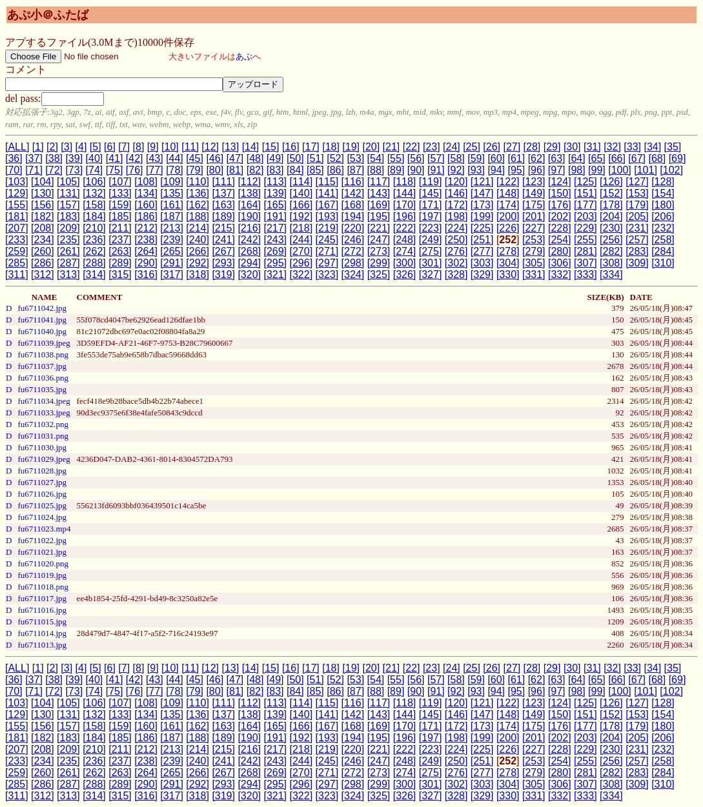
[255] (585, 239)
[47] (235, 158)
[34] (652, 146)
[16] (291, 146)
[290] (146, 262)
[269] (275, 251)
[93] (476, 169)
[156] (42, 204)
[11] (190, 146)
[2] (52, 146)
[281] (585, 251)
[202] (559, 216)
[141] (327, 193)
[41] (114, 158)
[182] (42, 216)
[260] (42, 251)
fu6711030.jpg (41, 447)
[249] (430, 239)
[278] (508, 251)
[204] (611, 216)
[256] (611, 239)
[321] (275, 274)
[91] (436, 169)
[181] (16, 216)
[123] (533, 181)
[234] (42, 239)
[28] (532, 146)
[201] (533, 216)
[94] (496, 169)
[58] (456, 158)
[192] (301, 216)
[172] (456, 204)
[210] (94, 228)
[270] (301, 251)
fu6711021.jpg (41, 552)
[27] (511, 146)
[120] (456, 181)
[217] (275, 228)
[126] (611, 181)
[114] (301, 181)
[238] (146, 239)
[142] (353, 193)
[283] (637, 251)
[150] (559, 193)
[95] (516, 169)
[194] (353, 216)
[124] (559, 181)
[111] (223, 181)
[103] (16, 181)
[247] (379, 239)
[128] (663, 181)
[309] (637, 262)
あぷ (244, 56)
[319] (223, 274)
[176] (559, 204)
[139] (275, 193)
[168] (353, 204)
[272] (353, 251)
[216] (249, 228)
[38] (54, 158)
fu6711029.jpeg (43, 459)
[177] (585, 204)
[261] (68, 251)
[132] (94, 193)
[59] (476, 158)
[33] (632, 146)
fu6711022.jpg (41, 540)
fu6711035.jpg (41, 389)
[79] (194, 169)
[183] (68, 216)
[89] (396, 169)
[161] (171, 204)
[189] (223, 216)
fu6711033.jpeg (43, 412)
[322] (301, 274)
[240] (197, 239)
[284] (663, 251)
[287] (68, 262)
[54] (376, 158)
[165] (275, 204)
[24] (451, 146)
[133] (120, 193)
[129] (16, 193)
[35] (673, 146)
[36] (14, 158)
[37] (34, 158)
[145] (430, 193)
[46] (214, 158)
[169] (379, 204)
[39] (74, 158)
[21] (391, 146)
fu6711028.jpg (41, 470)
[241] (223, 239)
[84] (295, 169)
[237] (120, 239)
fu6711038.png (42, 354)
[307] (585, 262)
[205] (637, 216)
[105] (68, 181)
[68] (657, 158)
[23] (431, 146)
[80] (214, 169)
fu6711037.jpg (41, 366)
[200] (508, 216)
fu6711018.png (42, 587)
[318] (197, 274)
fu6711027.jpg (41, 482)
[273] (379, 251)
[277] (482, 251)
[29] (552, 146)
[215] (223, 228)
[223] (430, 228)
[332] (559, 274)
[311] (16, 274)
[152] (611, 193)
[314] (94, 274)
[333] (585, 274)
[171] (430, 204)
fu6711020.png (42, 563)
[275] (430, 251)
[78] (174, 169)
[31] (592, 146)
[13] (230, 146)
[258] (663, 239)
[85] (315, 169)
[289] (120, 262)
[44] (174, 158)
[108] (146, 181)
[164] (249, 204)
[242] (249, 239)
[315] (120, 274)
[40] (94, 158)
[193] (327, 216)
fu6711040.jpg (41, 331)
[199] (482, 216)
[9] (153, 146)
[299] (379, 262)
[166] (301, 204)
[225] (482, 228)
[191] (275, 216)
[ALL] (17, 146)
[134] (146, 193)
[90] (416, 169)
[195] (379, 216)
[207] (16, 228)
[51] (315, 158)
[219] (327, 228)
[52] (335, 158)
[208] (42, 228)
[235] (68, 239)
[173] (482, 204)
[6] (110, 146)
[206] (663, 216)
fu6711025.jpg (41, 505)
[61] (516, 158)
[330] (508, 274)
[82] (255, 169)
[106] (94, 181)
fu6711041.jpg (41, 319)
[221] (379, 228)
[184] (94, 216)
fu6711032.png (42, 424)
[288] (94, 262)
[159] (120, 204)
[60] (496, 158)
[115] (327, 181)
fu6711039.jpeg (43, 343)
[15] (271, 146)
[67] (637, 158)
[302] (456, 262)
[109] (171, 181)
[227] (533, 228)
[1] (38, 146)
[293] (223, 262)
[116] (353, 181)
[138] (249, 193)
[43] (154, 158)
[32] (612, 146)
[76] (134, 169)
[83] (275, 169)
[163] (223, 204)
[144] (404, 193)
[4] (81, 146)
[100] (619, 169)
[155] (16, 204)
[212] (146, 228)
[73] (74, 169)
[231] (637, 228)
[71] (34, 169)
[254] (559, 239)
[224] (456, 228)
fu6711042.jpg (41, 308)
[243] (275, 239)
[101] (645, 169)
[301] (430, 262)
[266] (197, 251)
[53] (355, 158)
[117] (379, 181)
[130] (42, 193)
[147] (482, 193)
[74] (94, 169)
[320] (249, 274)
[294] (249, 262)
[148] (508, 193)
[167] (327, 204)
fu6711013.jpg (41, 645)
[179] (637, 204)
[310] (663, 262)
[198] (456, 216)
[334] (611, 274)
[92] (456, 169)
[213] (171, 228)
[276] (456, 251)
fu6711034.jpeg (43, 401)
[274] (404, 251)
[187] (171, 216)
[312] (42, 274)
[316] (146, 274)
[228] (559, 228)
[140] (301, 193)
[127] (637, 181)
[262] (94, 251)
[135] (171, 193)
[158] (94, 204)
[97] (556, 169)
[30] (572, 146)
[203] (585, 216)
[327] (430, 274)
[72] (54, 169)
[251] (482, 239)
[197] (430, 216)
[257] (637, 239)
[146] (456, 193)
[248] (404, 239)
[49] (275, 158)
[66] (617, 158)
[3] (66, 146)
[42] (134, 158)
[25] (471, 146)
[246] (353, 239)
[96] (536, 169)
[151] (585, 193)
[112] (249, 181)
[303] (482, 262)
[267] (223, 251)
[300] (404, 262)
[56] (416, 158)
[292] (197, 262)
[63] (556, 158)
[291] (171, 262)
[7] (124, 146)
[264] (146, 251)
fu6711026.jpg (41, 494)
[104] (42, 181)
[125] (585, 181)
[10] (170, 146)
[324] (353, 274)
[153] (637, 193)
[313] (68, 274)
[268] (249, 251)
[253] (533, 239)
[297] (327, 262)
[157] (68, 204)
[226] (508, 228)
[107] (120, 181)
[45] (194, 158)
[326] (404, 274)
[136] (197, 193)
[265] (171, 251)
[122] (508, 181)
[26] (491, 146)
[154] (663, 193)
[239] (171, 239)
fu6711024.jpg (41, 517)
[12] (210, 146)
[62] (536, 158)
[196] (404, 216)
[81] (235, 169)
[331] (533, 274)
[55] (396, 158)
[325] (379, 274)
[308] (611, 262)
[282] (611, 251)
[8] (139, 146)
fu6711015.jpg (41, 621)
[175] (533, 204)
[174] (508, 204)
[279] (533, 251)
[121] (482, 181)
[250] (456, 239)
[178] (611, 204)
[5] (95, 146)
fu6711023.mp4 (43, 528)
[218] (301, 228)
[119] (430, 181)
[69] (677, 158)
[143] (379, 193)
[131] (68, 193)
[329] (482, 274)
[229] (585, 228)
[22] (411, 146)
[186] (146, 216)
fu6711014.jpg (41, 633)
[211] (120, 228)
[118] (404, 181)
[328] (456, 274)
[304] (508, 262)
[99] (597, 169)
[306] (559, 262)
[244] (301, 239)
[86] (335, 169)
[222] (404, 228)
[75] (114, 169)
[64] (577, 158)
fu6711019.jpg (41, 575)
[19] (351, 146)
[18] (331, 146)
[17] (311, 146)
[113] (275, 181)
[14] (251, 146)
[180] (663, 204)
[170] (404, 204)
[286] (42, 262)
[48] (255, 158)
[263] (120, 251)
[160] (146, 204)
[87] (355, 169)
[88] (376, 169)
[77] (154, 169)
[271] (327, 251)
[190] (249, 216)
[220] (353, 228)
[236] (94, 239)
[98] (577, 169)
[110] (197, 181)
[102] (671, 169)
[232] (663, 228)
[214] (197, 228)
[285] (16, 262)
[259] (16, 251)
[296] (301, 262)
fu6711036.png (42, 378)
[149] (533, 193)
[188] (197, 216)
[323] (327, 274)
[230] (611, 228)
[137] (223, 193)
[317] (171, 274)
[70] (14, 169)
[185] (120, 216)
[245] (327, 239)
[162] (197, 204)
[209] (68, 228)
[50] (295, 158)
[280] (559, 251)
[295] (275, 262)
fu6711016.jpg (41, 610)
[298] (353, 262)
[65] (597, 158)
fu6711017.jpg (41, 598)
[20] (371, 146)
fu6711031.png (42, 436)
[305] (533, 262)
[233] (16, 239)
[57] (436, 158)
